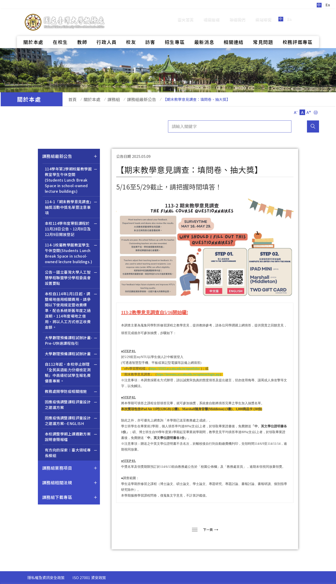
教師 (82, 33)
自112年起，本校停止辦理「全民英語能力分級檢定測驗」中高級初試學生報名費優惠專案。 (71, 373)
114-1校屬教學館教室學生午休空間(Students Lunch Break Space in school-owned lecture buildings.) (71, 253)
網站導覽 (264, 15)
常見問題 (263, 33)
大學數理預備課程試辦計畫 (71, 354)
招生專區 (175, 33)
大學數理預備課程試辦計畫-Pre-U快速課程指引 (71, 341)
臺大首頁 (186, 15)
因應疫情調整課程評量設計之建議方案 (71, 405)
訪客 (150, 33)
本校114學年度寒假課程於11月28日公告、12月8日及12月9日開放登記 (71, 229)
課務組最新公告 (132, 99)
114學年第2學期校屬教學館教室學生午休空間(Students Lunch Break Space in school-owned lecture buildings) (71, 180)
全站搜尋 (307, 15)
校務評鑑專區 (298, 33)
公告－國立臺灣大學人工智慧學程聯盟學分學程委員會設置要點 (71, 278)
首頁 (70, 99)
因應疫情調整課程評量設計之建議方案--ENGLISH (71, 421)
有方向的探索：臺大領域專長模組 (71, 453)
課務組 (106, 99)
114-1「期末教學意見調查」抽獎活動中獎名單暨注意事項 (71, 208)
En (289, 15)
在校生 (60, 33)
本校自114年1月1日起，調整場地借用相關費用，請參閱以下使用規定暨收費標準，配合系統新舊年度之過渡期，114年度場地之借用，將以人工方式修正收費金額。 (71, 311)
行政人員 (106, 33)
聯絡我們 (238, 15)
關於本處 (33, 33)
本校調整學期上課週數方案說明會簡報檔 (71, 437)
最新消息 (204, 33)
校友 (131, 33)
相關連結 (212, 15)
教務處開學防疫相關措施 (71, 391)
